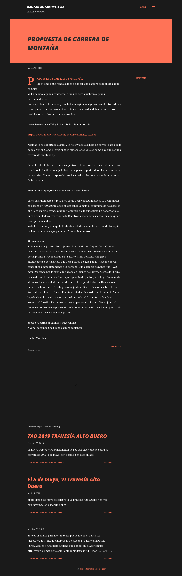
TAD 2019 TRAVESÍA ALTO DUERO (67, 436)
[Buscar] (143, 7)
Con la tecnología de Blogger (91, 569)
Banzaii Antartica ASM (45, 7)
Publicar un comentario (52, 462)
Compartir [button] (141, 78)
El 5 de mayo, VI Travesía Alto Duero (64, 483)
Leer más (108, 462)
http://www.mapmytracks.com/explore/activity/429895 (62, 134)
